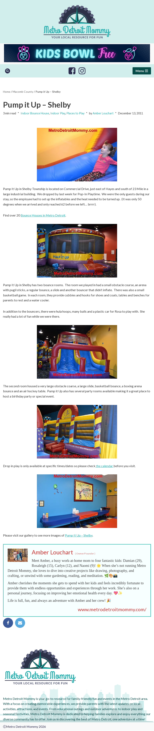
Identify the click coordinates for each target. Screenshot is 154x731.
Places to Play (75, 113)
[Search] (7, 70)
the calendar (105, 466)
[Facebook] (72, 71)
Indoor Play (57, 113)
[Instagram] (82, 71)
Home (6, 91)
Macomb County (23, 91)
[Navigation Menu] (142, 70)
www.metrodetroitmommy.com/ (112, 609)
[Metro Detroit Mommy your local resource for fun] (77, 22)
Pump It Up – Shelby (78, 535)
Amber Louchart (103, 113)
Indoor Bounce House (35, 113)
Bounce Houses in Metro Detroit (43, 215)
